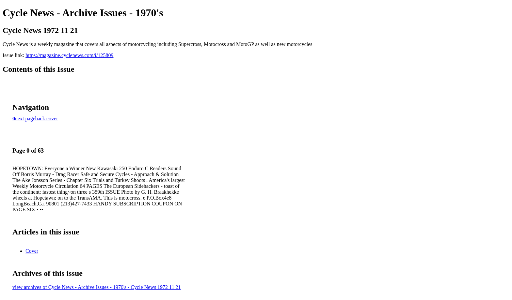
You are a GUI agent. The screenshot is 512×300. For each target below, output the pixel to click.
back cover (46, 118)
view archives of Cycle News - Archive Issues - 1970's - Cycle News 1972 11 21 (96, 287)
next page (25, 118)
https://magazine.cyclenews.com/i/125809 (69, 55)
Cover (31, 251)
